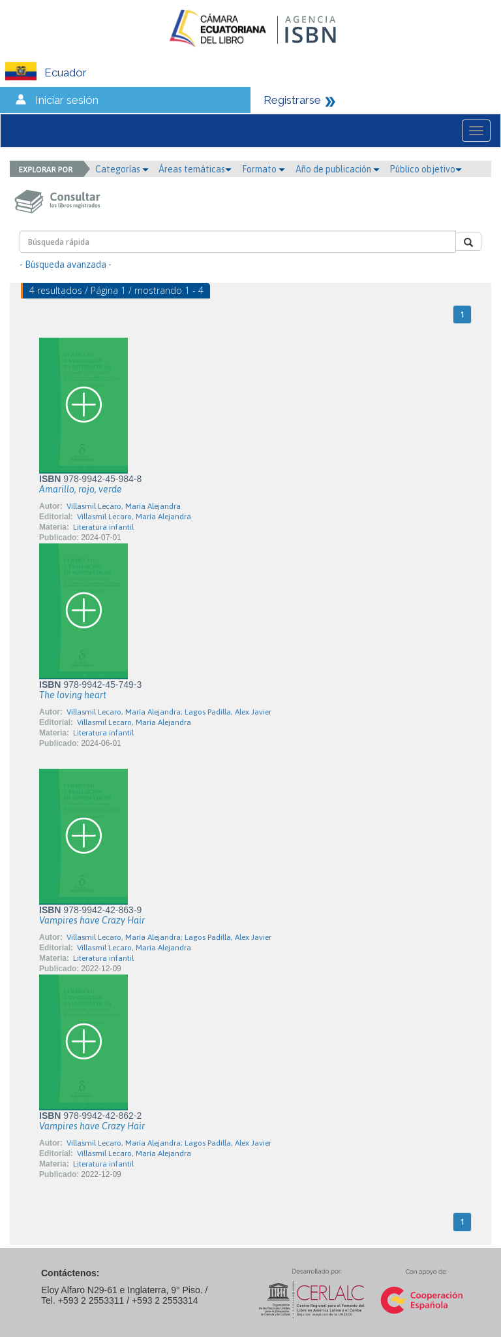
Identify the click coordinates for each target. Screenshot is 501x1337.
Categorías (122, 169)
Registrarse (292, 99)
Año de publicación (338, 169)
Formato (263, 169)
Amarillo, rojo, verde (80, 489)
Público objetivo (425, 169)
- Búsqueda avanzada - (66, 264)
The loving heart (72, 695)
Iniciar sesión (67, 99)
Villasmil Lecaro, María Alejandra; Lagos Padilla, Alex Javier (169, 712)
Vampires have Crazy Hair (92, 920)
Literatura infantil (103, 527)
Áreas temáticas (195, 169)
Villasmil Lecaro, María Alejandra (124, 506)
